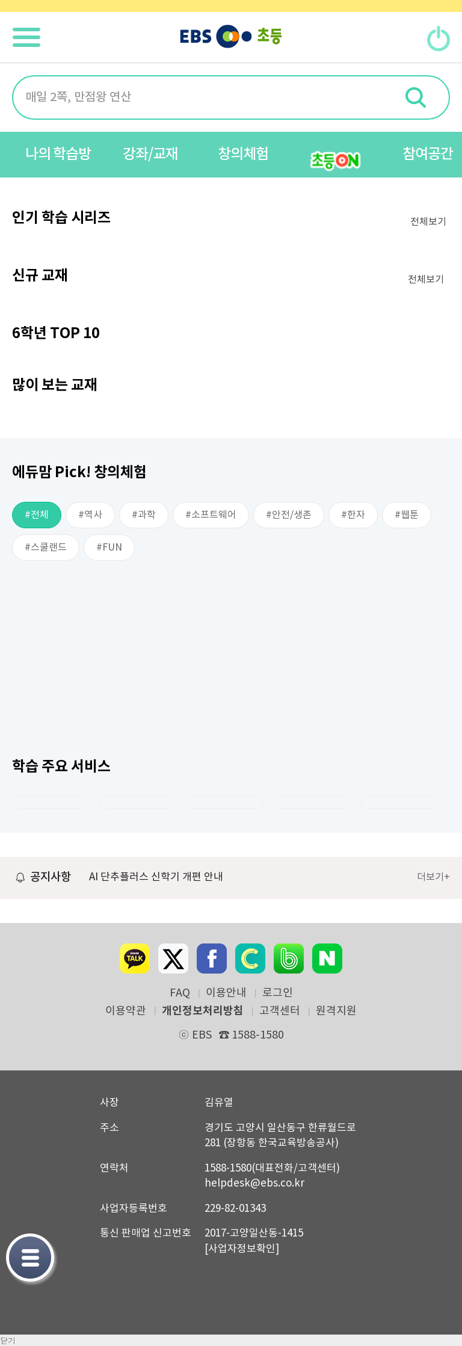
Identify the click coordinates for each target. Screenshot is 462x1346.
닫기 (8, 1340)
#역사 (90, 515)
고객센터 (279, 1011)
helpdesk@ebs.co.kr (254, 1184)
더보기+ (433, 877)
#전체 (37, 515)
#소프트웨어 (210, 515)
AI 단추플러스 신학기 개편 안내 (156, 877)
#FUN (109, 547)
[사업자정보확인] (242, 1249)
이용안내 (226, 993)
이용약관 (125, 1011)
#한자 (353, 515)
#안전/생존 (289, 515)
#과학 (144, 515)
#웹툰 (407, 515)
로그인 (277, 993)
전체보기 (428, 222)
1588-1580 (251, 1035)
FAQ (180, 993)
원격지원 (336, 1011)
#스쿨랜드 (46, 547)
